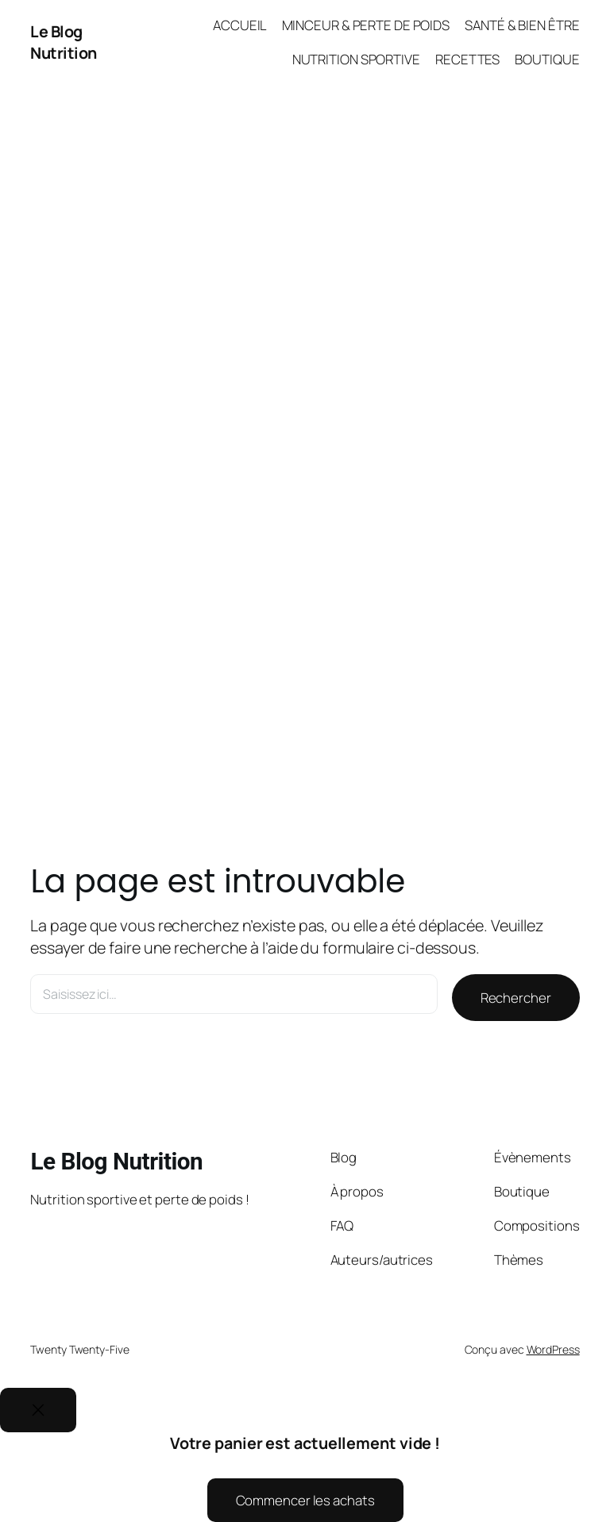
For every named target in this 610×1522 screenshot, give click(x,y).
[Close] (38, 1410)
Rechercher (516, 997)
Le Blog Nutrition (63, 42)
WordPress (553, 1349)
